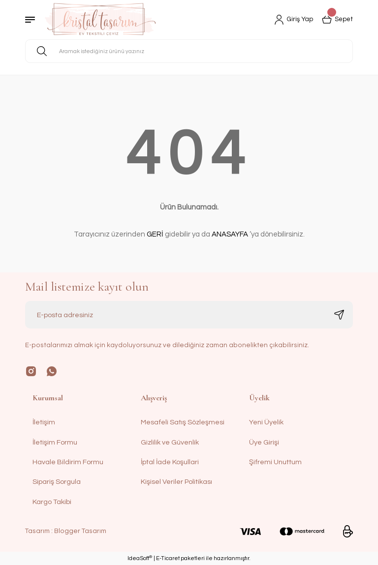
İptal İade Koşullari (170, 462)
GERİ (155, 234)
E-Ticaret (168, 558)
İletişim (43, 422)
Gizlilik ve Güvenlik (170, 442)
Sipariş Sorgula (56, 481)
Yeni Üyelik (266, 422)
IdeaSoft (139, 558)
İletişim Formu (54, 442)
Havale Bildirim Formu (67, 462)
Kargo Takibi (51, 502)
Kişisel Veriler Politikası (176, 481)
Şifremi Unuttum (275, 462)
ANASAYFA (230, 234)
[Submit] (339, 314)
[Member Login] (291, 19)
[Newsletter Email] (189, 314)
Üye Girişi (264, 442)
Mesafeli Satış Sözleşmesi (182, 422)
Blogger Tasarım (80, 531)
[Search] (189, 51)
